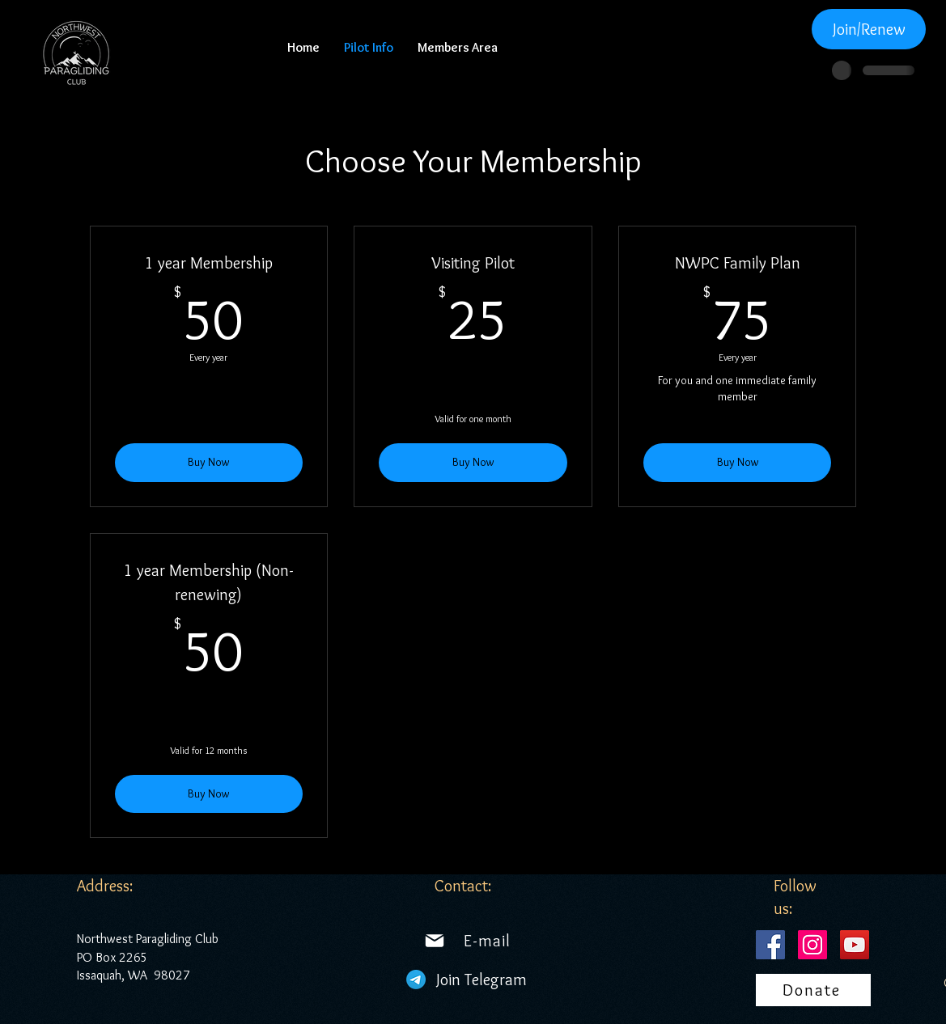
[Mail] (435, 940)
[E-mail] (488, 940)
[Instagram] (812, 944)
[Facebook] (770, 944)
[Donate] (813, 990)
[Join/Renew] (869, 29)
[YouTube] (854, 944)
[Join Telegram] (481, 979)
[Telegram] (416, 979)
